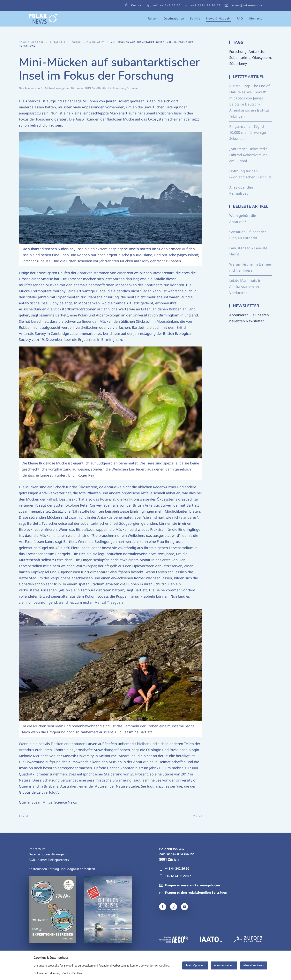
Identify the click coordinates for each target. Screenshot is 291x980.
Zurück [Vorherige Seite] (24, 816)
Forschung (238, 51)
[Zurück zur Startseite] (43, 19)
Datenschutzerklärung (47, 973)
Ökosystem (261, 57)
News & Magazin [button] (218, 18)
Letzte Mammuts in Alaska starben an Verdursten (245, 286)
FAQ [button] (240, 18)
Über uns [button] (255, 18)
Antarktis (256, 51)
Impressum (37, 849)
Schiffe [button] (195, 18)
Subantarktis (239, 57)
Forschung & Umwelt (126, 88)
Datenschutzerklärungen (47, 854)
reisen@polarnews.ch (243, 5)
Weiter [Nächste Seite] (197, 816)
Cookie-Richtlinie (72, 973)
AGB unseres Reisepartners (49, 860)
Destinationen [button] (174, 18)
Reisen (153, 18)
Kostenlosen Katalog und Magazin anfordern (62, 869)
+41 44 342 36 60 (164, 5)
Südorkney (238, 63)
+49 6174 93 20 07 (202, 5)
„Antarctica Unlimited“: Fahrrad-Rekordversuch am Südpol (248, 154)
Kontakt (134, 5)
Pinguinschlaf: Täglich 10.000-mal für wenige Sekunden (247, 132)
